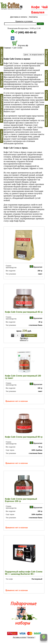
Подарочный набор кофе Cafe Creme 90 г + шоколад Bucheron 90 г (23, 573)
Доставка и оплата (18, 17)
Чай (45, 7)
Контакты (33, 17)
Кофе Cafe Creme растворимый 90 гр (23, 437)
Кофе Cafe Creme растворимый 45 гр (23, 312)
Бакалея (37, 12)
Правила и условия (24, 21)
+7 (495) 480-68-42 (25, 32)
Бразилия (38, 267)
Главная (7, 48)
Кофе (35, 7)
